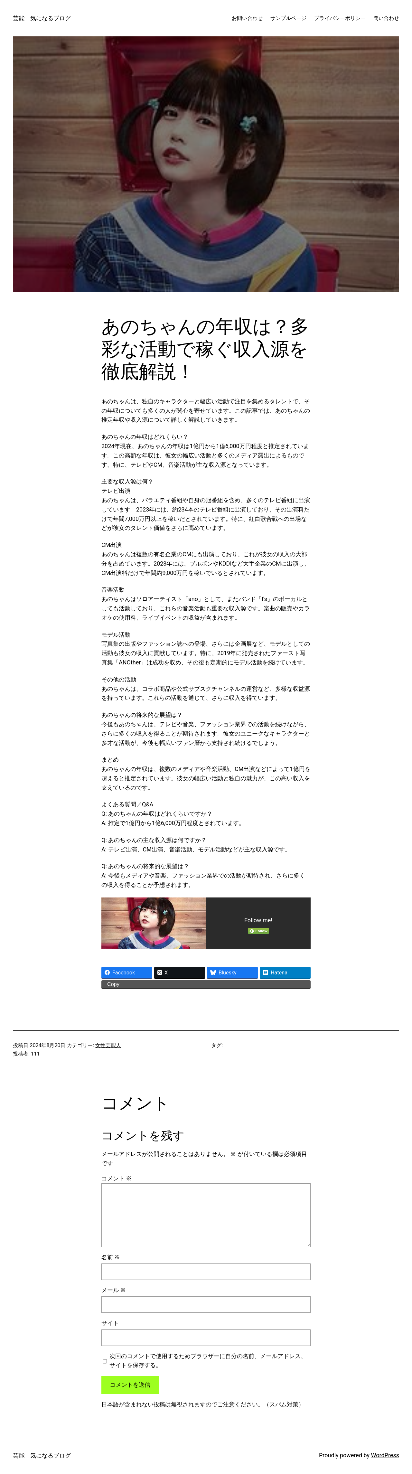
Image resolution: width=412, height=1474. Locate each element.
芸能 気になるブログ (42, 18)
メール (113, 1290)
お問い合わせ (247, 18)
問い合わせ (386, 18)
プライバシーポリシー (340, 18)
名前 (110, 1257)
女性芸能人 (108, 1045)
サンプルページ (288, 18)
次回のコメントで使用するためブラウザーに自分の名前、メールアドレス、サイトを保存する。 (207, 1361)
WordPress (385, 1455)
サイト (110, 1322)
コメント (116, 1178)
